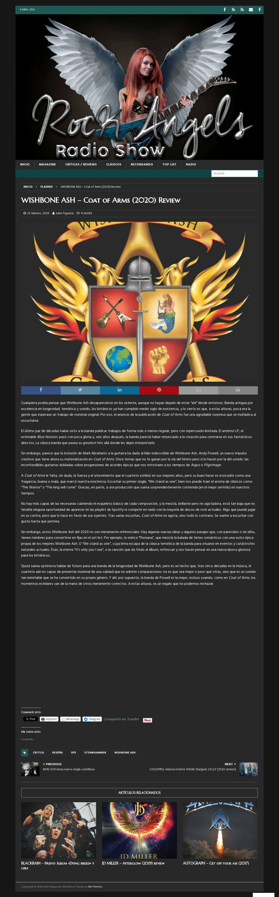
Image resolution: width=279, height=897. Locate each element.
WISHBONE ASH (125, 752)
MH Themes (95, 886)
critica (38, 752)
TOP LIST (169, 164)
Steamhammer (95, 752)
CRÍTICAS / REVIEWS (81, 164)
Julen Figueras (65, 213)
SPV (73, 752)
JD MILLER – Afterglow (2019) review (133, 862)
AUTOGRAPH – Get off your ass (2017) (216, 862)
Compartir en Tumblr (121, 718)
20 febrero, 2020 (38, 213)
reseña (57, 752)
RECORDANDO (142, 164)
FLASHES (86, 213)
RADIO (191, 164)
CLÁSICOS (113, 164)
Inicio (25, 164)
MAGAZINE (47, 164)
